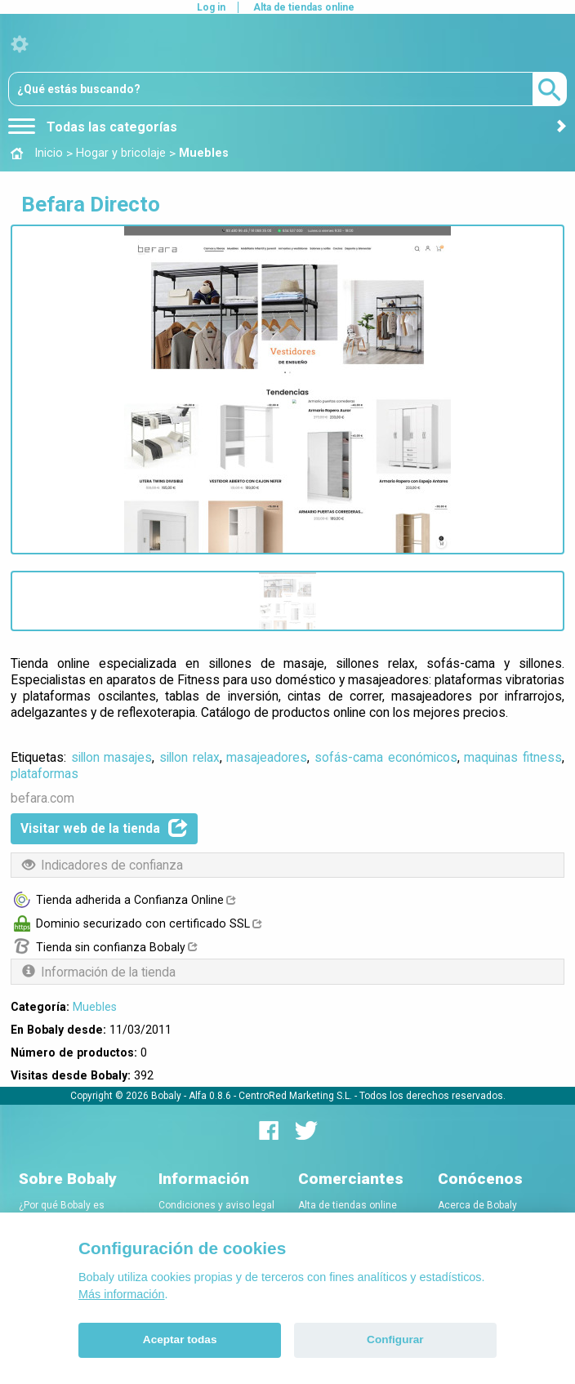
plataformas (44, 773)
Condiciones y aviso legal (216, 1205)
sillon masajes (112, 757)
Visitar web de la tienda (104, 828)
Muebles (95, 1006)
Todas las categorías (92, 127)
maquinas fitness (513, 757)
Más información (121, 1294)
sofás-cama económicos (385, 757)
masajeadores (266, 757)
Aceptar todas (180, 1339)
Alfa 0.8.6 (210, 1095)
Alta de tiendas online (303, 7)
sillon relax (189, 757)
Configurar (395, 1339)
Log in (211, 7)
